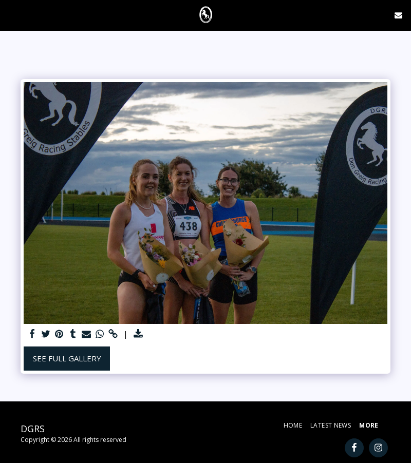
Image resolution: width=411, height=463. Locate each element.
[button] (11, 14)
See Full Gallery (67, 358)
